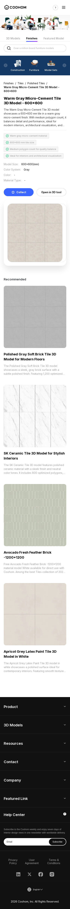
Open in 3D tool (51, 192)
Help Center (14, 814)
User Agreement (32, 861)
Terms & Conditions (53, 861)
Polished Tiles (36, 83)
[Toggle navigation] (64, 7)
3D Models (13, 38)
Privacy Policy (13, 861)
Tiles (21, 83)
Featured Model (53, 38)
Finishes (32, 38)
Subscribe (57, 842)
